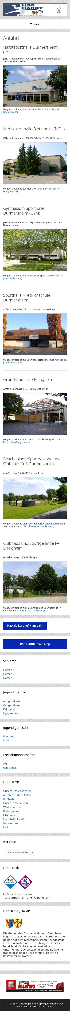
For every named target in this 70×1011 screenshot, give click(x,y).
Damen (7, 678)
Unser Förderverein (15, 803)
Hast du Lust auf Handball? (25, 625)
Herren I (8, 670)
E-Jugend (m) (11, 713)
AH (5, 763)
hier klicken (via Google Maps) (38, 526)
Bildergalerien (12, 811)
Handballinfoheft (14, 819)
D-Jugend (9, 709)
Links (6, 827)
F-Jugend (8, 736)
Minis (6, 740)
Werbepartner (12, 807)
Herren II (9, 674)
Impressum (10, 823)
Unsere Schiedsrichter (17, 791)
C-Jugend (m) (11, 705)
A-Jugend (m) (11, 701)
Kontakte (9, 799)
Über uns (9, 815)
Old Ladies (10, 767)
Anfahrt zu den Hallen (17, 795)
